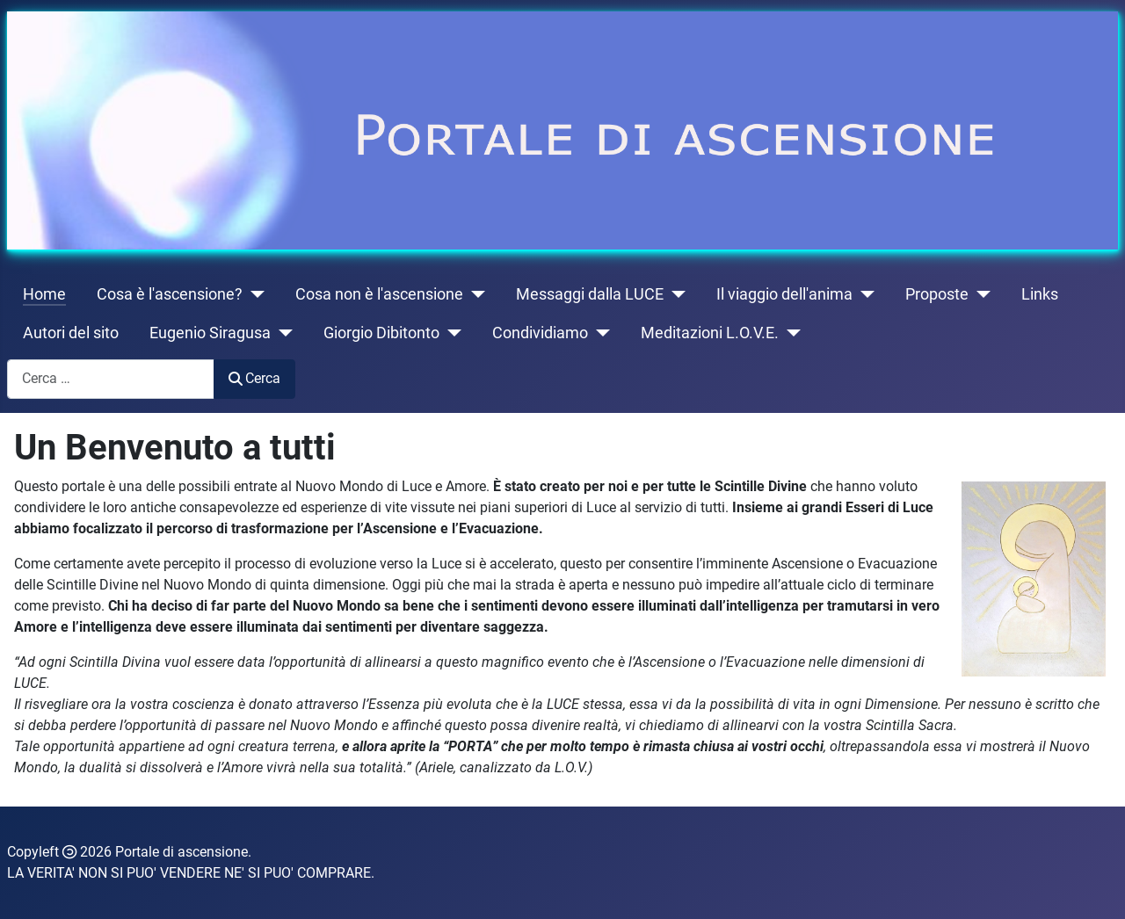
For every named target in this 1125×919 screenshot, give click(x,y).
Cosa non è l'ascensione (379, 294)
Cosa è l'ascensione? (170, 294)
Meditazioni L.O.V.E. (710, 333)
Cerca (254, 378)
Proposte (937, 294)
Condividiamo (540, 333)
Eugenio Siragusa (210, 333)
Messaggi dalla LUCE (590, 294)
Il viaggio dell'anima (784, 294)
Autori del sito (71, 333)
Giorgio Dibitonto (381, 333)
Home (44, 294)
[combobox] (110, 379)
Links (1039, 294)
